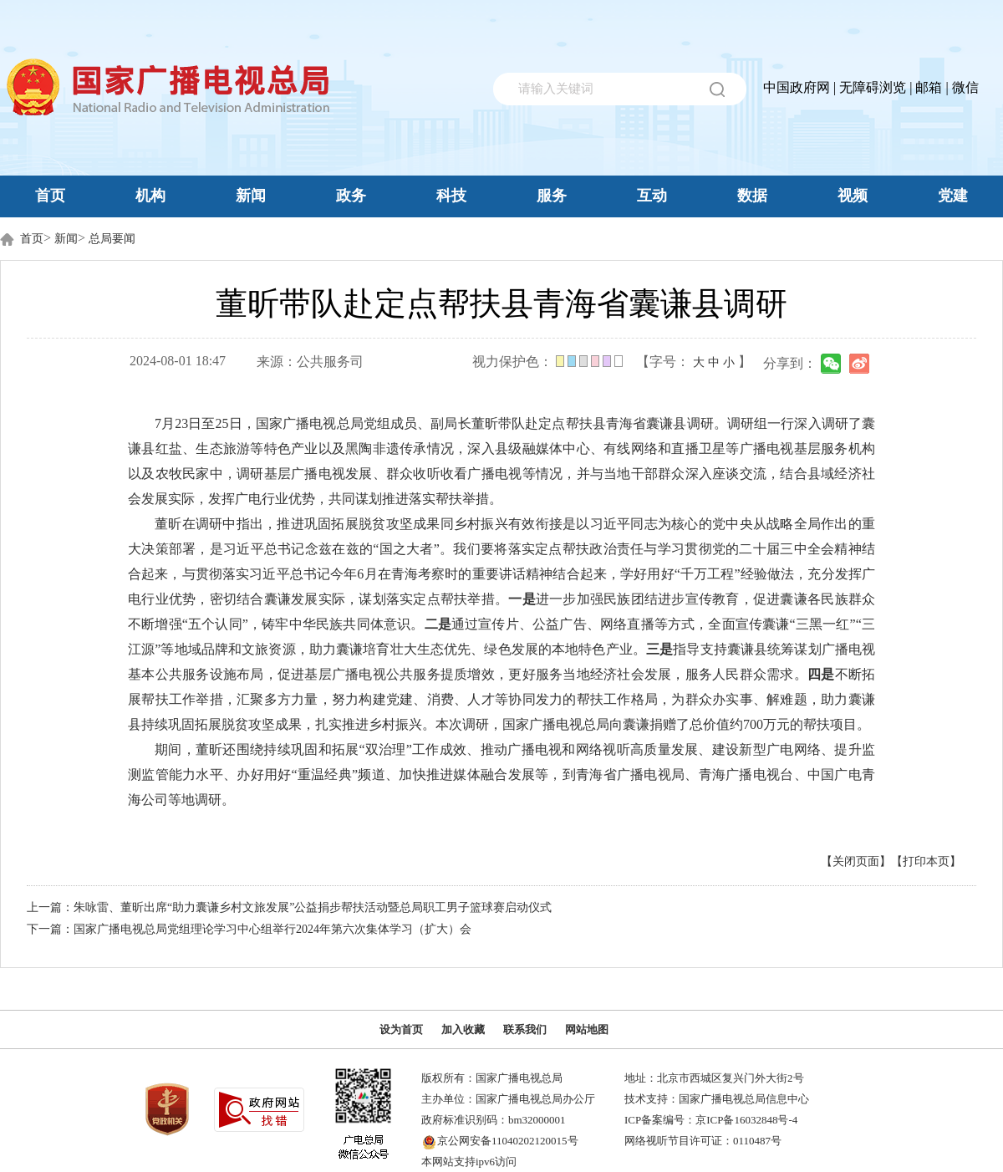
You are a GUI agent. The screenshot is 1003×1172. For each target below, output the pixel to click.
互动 (652, 195)
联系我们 (525, 1029)
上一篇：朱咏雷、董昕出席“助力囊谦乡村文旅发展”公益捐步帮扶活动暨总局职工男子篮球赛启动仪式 (289, 907)
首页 (50, 195)
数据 (752, 195)
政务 (351, 195)
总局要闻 (112, 238)
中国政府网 (796, 87)
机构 (150, 195)
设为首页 (401, 1029)
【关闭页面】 (856, 861)
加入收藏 (463, 1029)
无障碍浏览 (872, 87)
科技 (451, 195)
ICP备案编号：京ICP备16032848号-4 (710, 1119)
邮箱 (928, 87)
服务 (552, 195)
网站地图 (586, 1029)
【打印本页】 (926, 861)
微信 (965, 87)
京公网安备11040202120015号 (507, 1140)
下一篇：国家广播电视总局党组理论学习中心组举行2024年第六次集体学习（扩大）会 (249, 929)
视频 (853, 195)
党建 (953, 195)
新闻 (251, 195)
